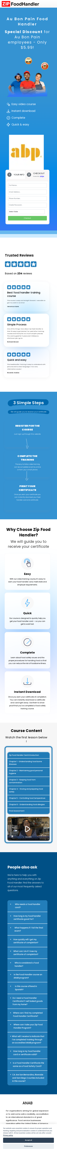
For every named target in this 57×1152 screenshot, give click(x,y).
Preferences (28, 1146)
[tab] (16, 174)
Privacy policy (8, 1135)
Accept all (28, 1140)
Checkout (27, 218)
